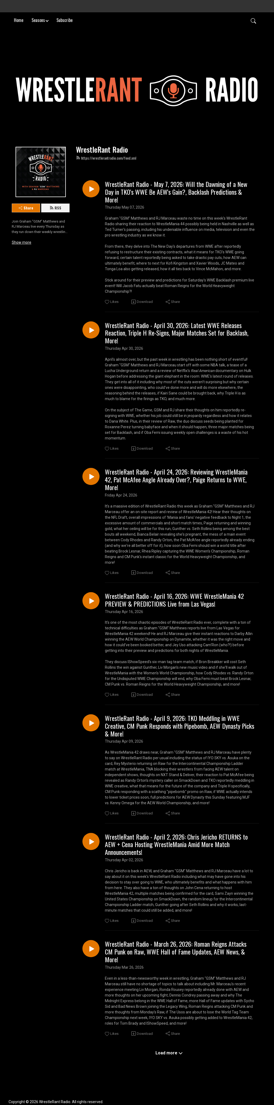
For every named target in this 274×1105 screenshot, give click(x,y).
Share (26, 208)
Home (18, 20)
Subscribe (64, 20)
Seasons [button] (38, 20)
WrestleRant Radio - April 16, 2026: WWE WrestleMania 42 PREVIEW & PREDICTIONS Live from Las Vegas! (174, 600)
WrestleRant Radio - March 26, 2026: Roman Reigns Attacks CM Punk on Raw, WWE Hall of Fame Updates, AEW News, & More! (175, 951)
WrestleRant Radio (102, 149)
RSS (55, 208)
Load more (169, 1052)
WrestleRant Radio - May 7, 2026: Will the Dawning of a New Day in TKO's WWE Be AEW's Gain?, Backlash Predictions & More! (176, 191)
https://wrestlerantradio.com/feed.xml (106, 158)
